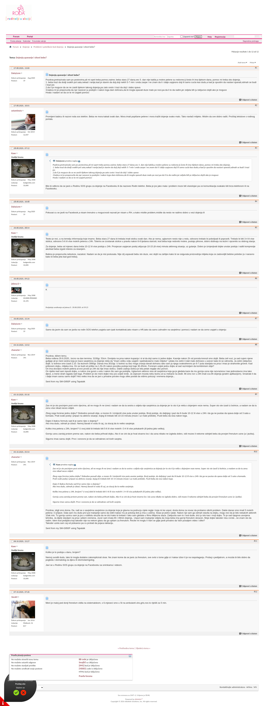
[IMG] (81, 665)
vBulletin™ (139, 699)
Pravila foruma (85, 676)
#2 (256, 105)
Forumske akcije (39, 41)
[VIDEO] (82, 668)
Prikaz (252, 62)
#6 (256, 278)
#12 (255, 591)
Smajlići (82, 662)
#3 (256, 148)
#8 (256, 344)
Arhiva (249, 687)
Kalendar (26, 41)
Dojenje (26, 47)
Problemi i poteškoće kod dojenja (48, 47)
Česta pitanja (15, 41)
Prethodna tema (126, 648)
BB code (82, 659)
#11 (255, 541)
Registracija (220, 37)
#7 (256, 318)
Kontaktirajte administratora (232, 687)
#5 (256, 227)
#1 (256, 68)
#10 (255, 451)
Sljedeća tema (142, 648)
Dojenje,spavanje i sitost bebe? (31, 57)
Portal (30, 36)
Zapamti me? (187, 37)
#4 (256, 201)
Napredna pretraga (251, 41)
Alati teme (242, 62)
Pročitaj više (20, 684)
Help (210, 37)
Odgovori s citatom (248, 100)
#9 (256, 394)
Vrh (255, 687)
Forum (16, 36)
